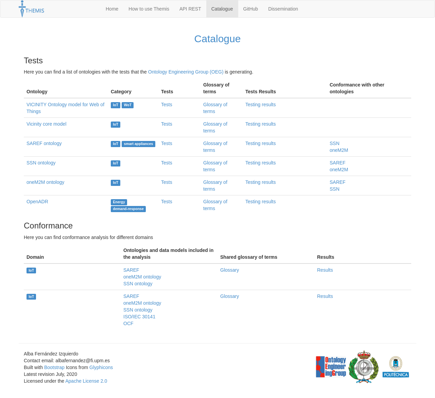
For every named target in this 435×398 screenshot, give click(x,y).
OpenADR (37, 201)
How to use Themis (148, 9)
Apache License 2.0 (86, 381)
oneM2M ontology (45, 182)
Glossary (229, 270)
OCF (128, 323)
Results (325, 270)
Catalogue (222, 9)
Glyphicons (101, 367)
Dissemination (283, 9)
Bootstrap (54, 367)
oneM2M (339, 150)
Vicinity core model (46, 124)
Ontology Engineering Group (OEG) (186, 72)
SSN (335, 143)
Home (112, 9)
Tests (166, 104)
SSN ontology (41, 162)
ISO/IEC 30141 (139, 316)
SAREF (338, 162)
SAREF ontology (44, 143)
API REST (190, 9)
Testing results (260, 104)
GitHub (250, 9)
